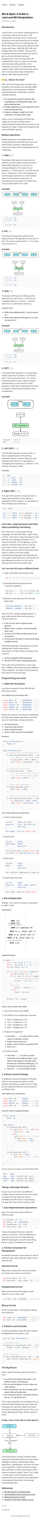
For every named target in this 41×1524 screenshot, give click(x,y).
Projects (21, 5)
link (10, 1242)
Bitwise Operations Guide (14, 1497)
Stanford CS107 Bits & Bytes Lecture (19, 1499)
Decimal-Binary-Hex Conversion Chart (19, 1494)
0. (30, 303)
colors (24, 1291)
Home (4, 5)
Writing (12, 5)
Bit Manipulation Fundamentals (17, 1492)
